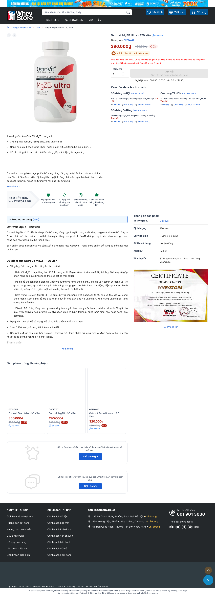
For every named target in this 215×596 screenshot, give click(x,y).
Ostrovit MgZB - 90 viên (62, 413)
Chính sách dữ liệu (57, 516)
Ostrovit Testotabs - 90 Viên (24, 413)
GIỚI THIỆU (95, 19)
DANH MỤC (50, 20)
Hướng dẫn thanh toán (19, 529)
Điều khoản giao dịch (18, 554)
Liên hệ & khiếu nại (17, 548)
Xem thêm (14, 186)
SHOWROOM (73, 20)
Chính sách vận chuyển (60, 535)
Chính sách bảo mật (58, 522)
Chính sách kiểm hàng (59, 554)
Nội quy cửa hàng (16, 542)
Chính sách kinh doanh (59, 529)
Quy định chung (15, 535)
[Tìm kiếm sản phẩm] (87, 12)
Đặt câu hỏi (90, 486)
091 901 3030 (191, 514)
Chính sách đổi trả (57, 548)
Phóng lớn (171, 326)
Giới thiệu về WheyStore (20, 516)
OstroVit (129, 40)
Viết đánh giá (90, 456)
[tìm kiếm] (128, 12)
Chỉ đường (127, 105)
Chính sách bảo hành (58, 542)
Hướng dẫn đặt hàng (18, 522)
